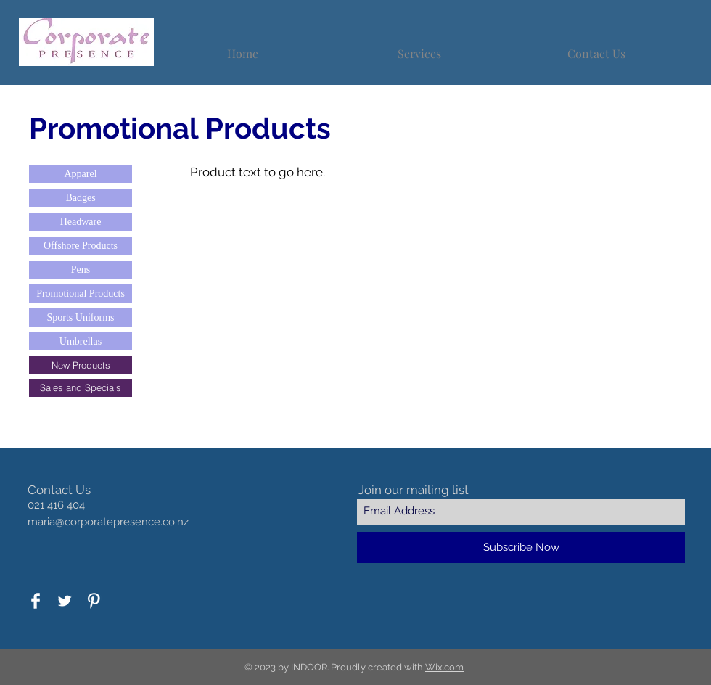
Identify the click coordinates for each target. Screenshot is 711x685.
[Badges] (80, 198)
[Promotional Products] (80, 293)
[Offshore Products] (80, 246)
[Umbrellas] (80, 341)
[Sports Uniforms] (80, 317)
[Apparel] (80, 174)
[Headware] (80, 222)
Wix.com (444, 667)
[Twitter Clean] (65, 601)
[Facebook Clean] (36, 601)
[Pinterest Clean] (94, 601)
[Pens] (80, 270)
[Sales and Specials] (80, 388)
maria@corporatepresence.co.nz (108, 521)
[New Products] (80, 365)
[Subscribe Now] (521, 547)
